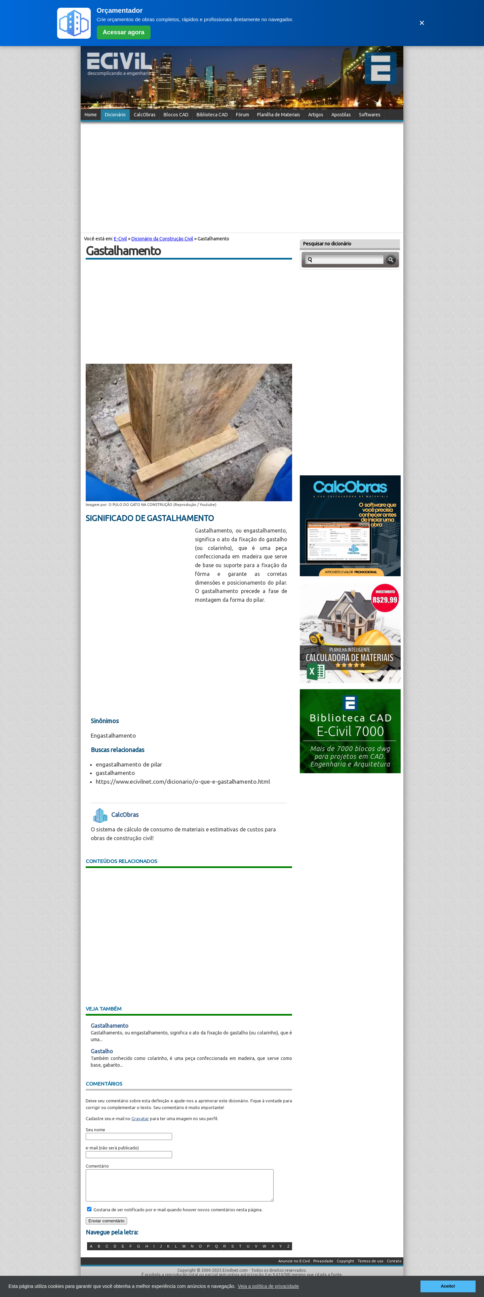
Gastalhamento (109, 1026)
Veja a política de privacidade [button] (268, 1286)
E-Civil (120, 238)
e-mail (92, 1147)
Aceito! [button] (448, 1286)
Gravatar (140, 1118)
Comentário (97, 1166)
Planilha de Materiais (278, 114)
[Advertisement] (242, 176)
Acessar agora (124, 32)
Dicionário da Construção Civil (162, 238)
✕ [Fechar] (422, 23)
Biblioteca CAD (212, 114)
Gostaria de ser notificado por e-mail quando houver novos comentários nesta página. (177, 1215)
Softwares (369, 114)
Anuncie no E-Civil (294, 1267)
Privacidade (323, 1267)
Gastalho (102, 1051)
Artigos (315, 114)
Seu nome (95, 1129)
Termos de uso (371, 1267)
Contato (394, 1267)
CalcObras (145, 114)
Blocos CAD (176, 114)
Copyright (345, 1267)
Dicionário (115, 114)
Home (91, 114)
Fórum (242, 114)
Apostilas (341, 114)
